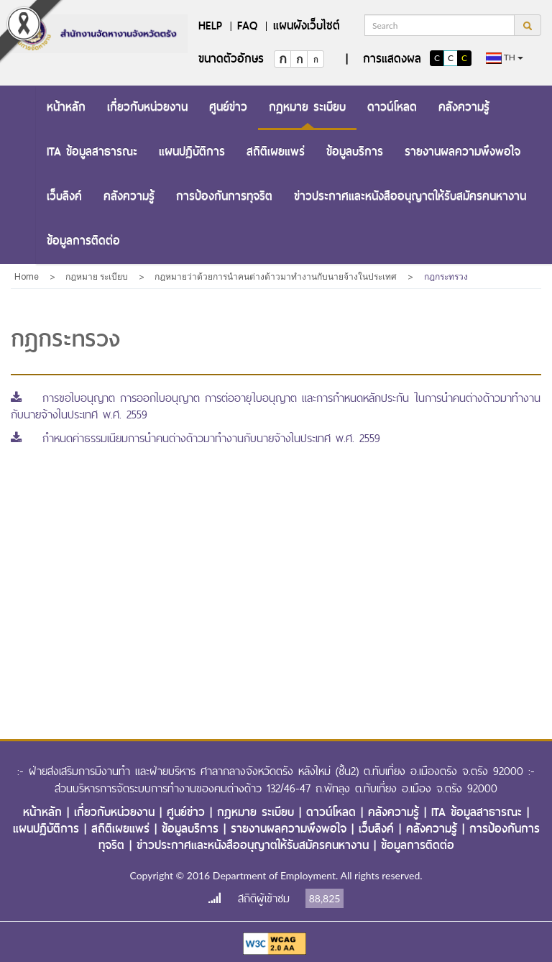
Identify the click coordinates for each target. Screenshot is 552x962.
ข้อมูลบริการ (354, 151)
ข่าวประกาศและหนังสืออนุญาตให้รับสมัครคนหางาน (410, 196)
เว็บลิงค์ (64, 196)
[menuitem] (66, 108)
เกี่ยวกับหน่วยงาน (147, 106)
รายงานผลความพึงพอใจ (462, 151)
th (504, 58)
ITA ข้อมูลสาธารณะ (92, 151)
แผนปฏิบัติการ (192, 151)
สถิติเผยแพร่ (276, 151)
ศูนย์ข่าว (228, 106)
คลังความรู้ (463, 106)
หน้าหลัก (66, 106)
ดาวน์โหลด (392, 106)
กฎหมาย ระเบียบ (307, 106)
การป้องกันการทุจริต (224, 196)
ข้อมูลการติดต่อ (83, 240)
